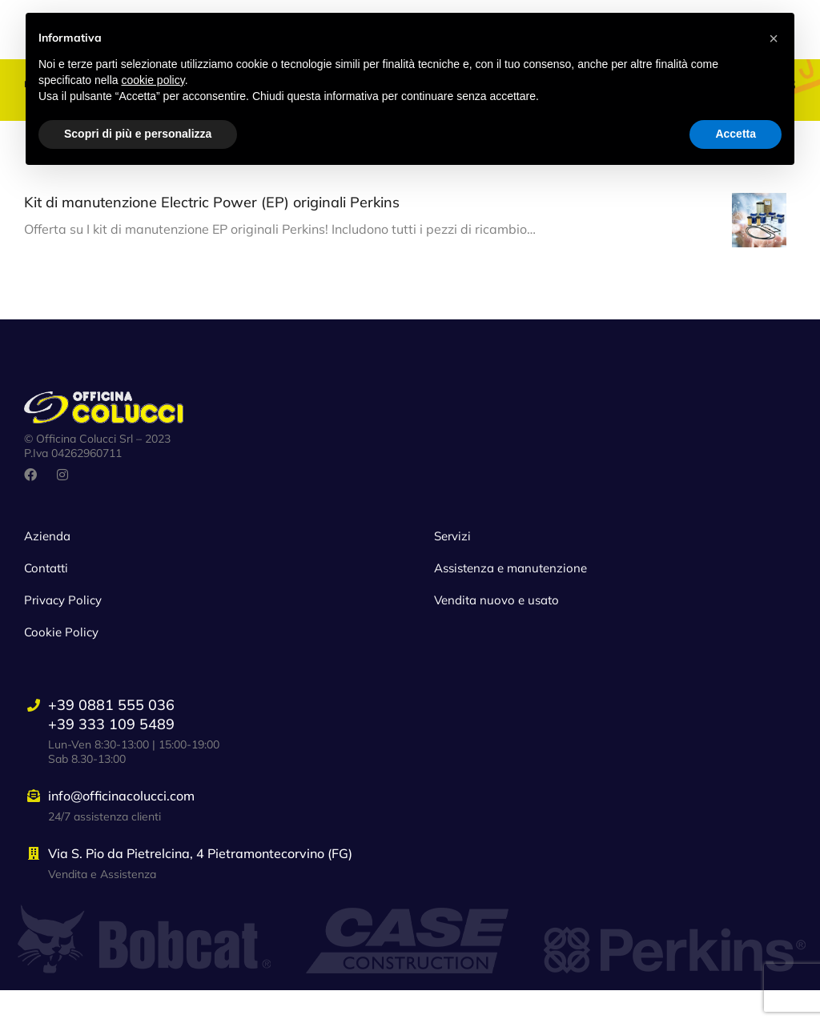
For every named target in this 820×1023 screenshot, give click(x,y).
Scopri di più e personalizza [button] (137, 133)
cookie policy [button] (153, 80)
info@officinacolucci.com (121, 829)
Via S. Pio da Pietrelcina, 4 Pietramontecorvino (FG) (200, 887)
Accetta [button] (735, 133)
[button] (773, 38)
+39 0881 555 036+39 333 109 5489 (111, 747)
